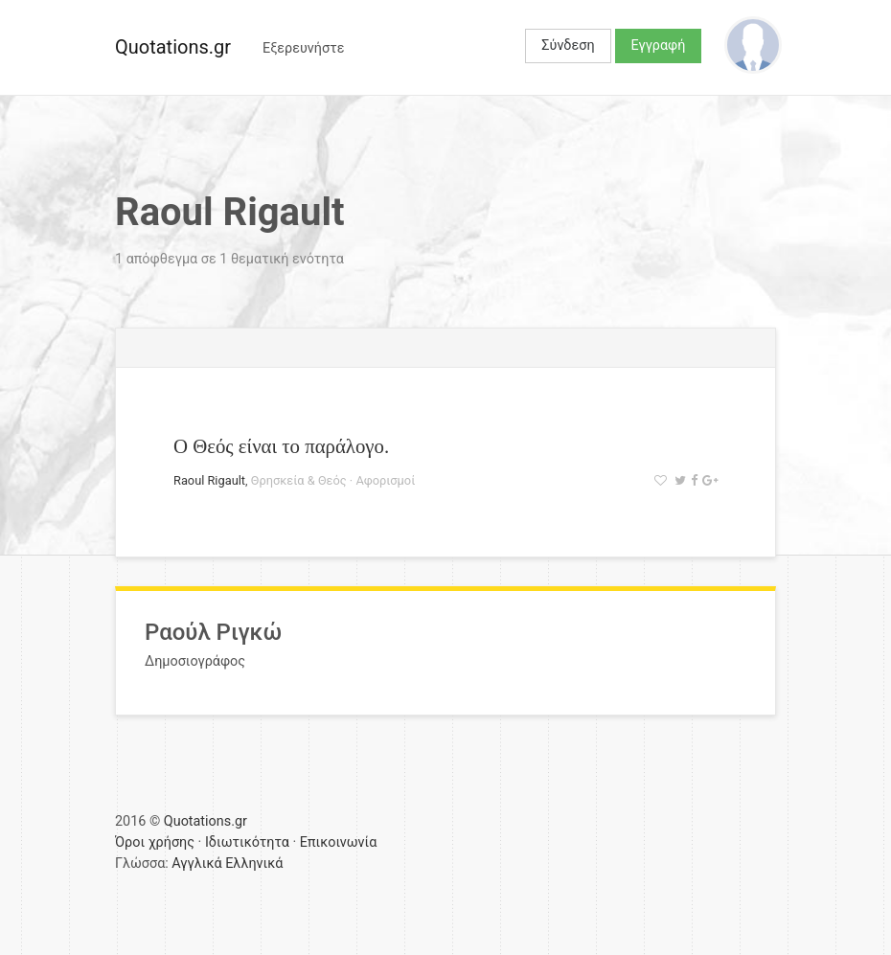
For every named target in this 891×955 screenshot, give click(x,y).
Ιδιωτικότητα (247, 842)
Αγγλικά (196, 863)
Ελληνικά (254, 863)
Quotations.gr (173, 46)
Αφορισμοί (385, 480)
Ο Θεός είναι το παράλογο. (281, 446)
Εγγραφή (658, 45)
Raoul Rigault (209, 480)
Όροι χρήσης (154, 842)
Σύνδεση (567, 45)
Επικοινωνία (338, 842)
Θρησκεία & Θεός (299, 480)
